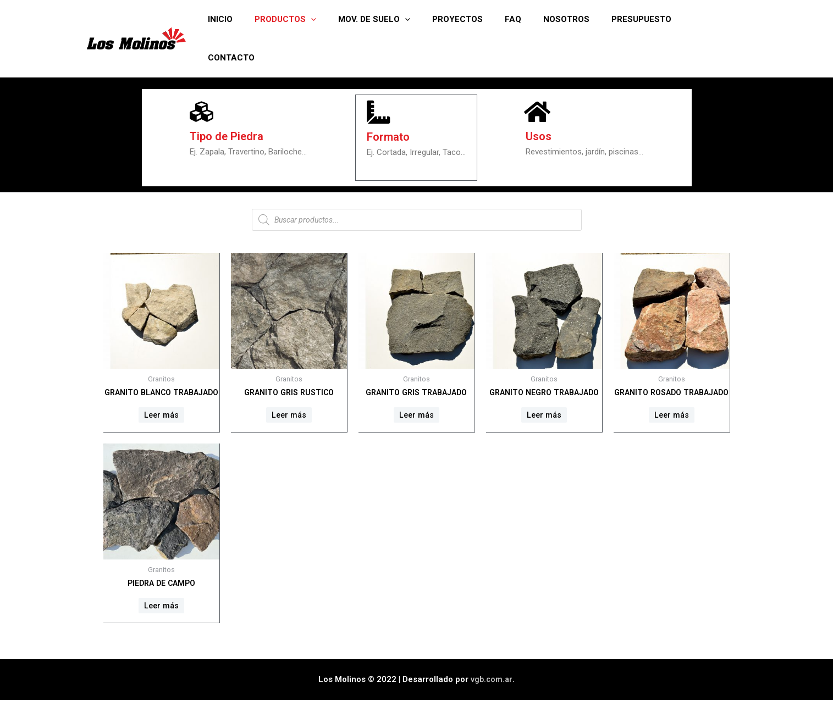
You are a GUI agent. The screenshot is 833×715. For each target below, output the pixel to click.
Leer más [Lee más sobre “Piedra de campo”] (161, 619)
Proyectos (478, 19)
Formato (390, 137)
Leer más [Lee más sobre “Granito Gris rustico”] (289, 416)
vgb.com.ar (491, 694)
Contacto (715, 19)
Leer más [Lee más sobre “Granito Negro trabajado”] (544, 426)
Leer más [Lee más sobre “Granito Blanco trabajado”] (161, 426)
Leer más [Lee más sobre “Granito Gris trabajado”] (416, 416)
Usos (540, 137)
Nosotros (576, 19)
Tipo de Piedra (228, 137)
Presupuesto (645, 19)
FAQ (528, 19)
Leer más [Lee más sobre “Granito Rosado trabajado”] (671, 426)
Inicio (257, 19)
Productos (316, 19)
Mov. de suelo (400, 19)
